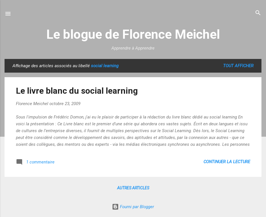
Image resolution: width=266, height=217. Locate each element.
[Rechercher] (258, 13)
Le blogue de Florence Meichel (133, 34)
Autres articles (133, 188)
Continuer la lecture (226, 161)
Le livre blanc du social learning (77, 91)
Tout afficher (238, 65)
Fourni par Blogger (133, 206)
